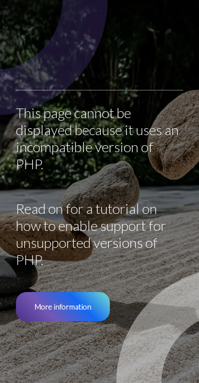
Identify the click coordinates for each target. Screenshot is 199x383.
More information (62, 306)
